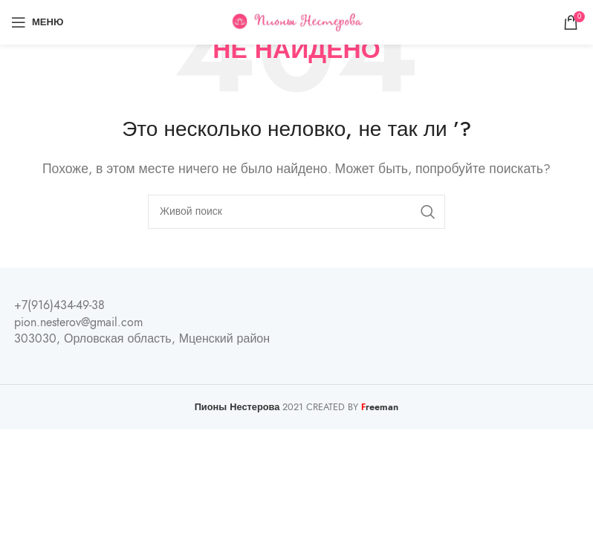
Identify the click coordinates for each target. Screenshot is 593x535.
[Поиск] (296, 212)
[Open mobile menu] (37, 22)
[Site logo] (296, 21)
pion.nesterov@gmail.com (78, 322)
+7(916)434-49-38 (59, 305)
